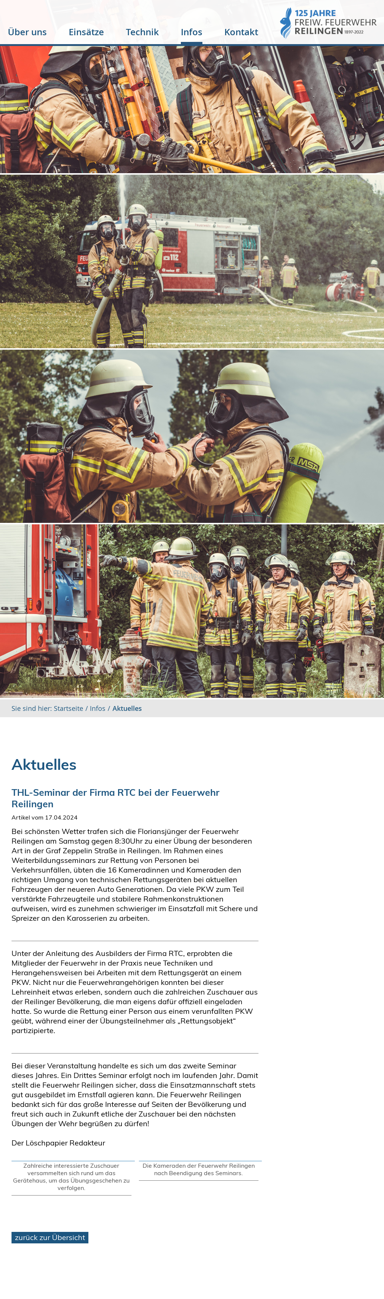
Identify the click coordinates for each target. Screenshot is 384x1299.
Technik (142, 32)
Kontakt (241, 32)
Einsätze (86, 32)
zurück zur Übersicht (50, 1237)
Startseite (67, 708)
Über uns (27, 32)
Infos (191, 32)
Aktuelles (127, 708)
